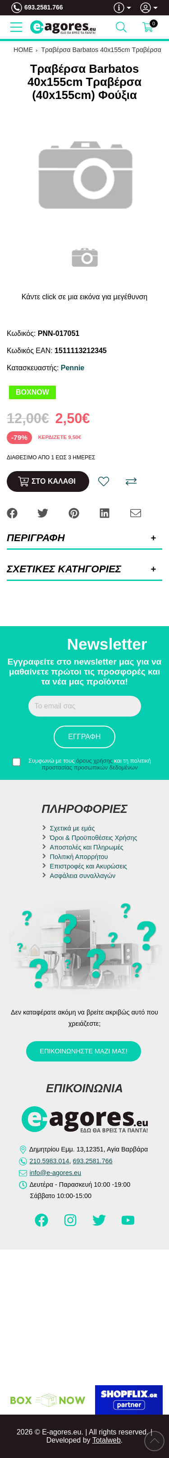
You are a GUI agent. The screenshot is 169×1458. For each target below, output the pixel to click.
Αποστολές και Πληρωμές (86, 847)
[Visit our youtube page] (128, 1224)
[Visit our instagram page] (71, 1224)
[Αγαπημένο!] (104, 481)
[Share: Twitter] (43, 513)
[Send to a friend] (135, 513)
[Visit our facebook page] (42, 1224)
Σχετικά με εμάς (72, 828)
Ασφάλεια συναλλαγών (83, 875)
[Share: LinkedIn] (105, 513)
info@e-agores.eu (56, 1172)
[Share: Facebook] (13, 513)
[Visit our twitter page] (100, 1224)
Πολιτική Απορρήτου (79, 856)
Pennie (72, 368)
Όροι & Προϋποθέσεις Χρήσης (93, 837)
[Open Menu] (16, 27)
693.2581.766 (43, 7)
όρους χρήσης (94, 760)
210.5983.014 (49, 1161)
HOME (23, 49)
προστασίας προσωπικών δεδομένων (90, 767)
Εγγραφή (84, 737)
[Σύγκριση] (131, 481)
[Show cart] (148, 27)
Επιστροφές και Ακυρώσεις (88, 866)
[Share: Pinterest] (75, 513)
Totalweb (106, 1440)
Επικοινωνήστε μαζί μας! (83, 1051)
